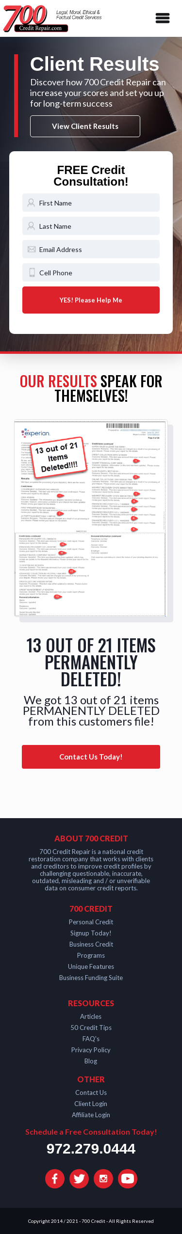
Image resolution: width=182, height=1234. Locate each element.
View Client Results (85, 126)
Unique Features (91, 966)
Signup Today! (91, 933)
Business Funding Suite (91, 977)
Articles (90, 1016)
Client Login (90, 1103)
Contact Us (91, 1092)
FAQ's (91, 1038)
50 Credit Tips (91, 1027)
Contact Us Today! (91, 756)
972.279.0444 (91, 1148)
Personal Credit (91, 921)
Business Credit (91, 944)
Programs (91, 955)
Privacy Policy (91, 1049)
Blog (90, 1061)
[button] (160, 18)
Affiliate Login (91, 1114)
